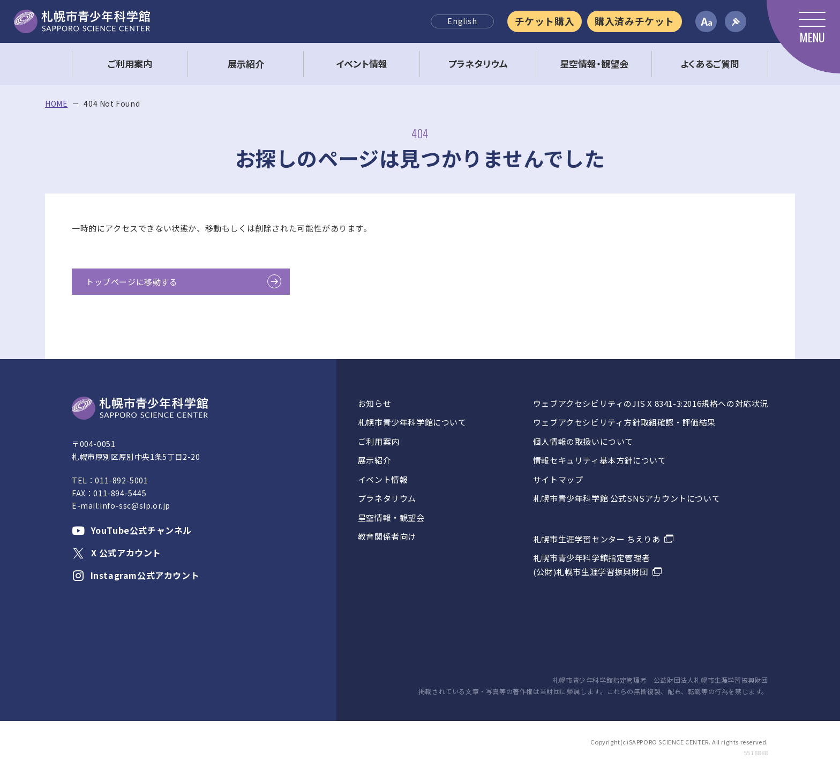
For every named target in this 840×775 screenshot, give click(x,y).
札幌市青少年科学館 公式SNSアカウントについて (626, 498)
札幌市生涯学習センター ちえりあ (597, 539)
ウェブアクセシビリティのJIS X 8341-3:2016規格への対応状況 (650, 403)
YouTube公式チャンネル (132, 530)
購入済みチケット (634, 21)
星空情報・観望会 (391, 517)
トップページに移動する (132, 281)
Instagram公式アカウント (135, 575)
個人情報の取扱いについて (583, 441)
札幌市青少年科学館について (412, 422)
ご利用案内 (379, 441)
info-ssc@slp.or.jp (135, 505)
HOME (56, 104)
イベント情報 (383, 479)
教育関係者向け (387, 536)
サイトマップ (558, 479)
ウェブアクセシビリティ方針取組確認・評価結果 (624, 422)
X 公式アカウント (116, 552)
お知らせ (374, 403)
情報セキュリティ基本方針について (599, 460)
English (462, 21)
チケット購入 (545, 21)
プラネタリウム (387, 498)
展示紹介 (374, 460)
